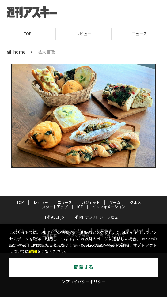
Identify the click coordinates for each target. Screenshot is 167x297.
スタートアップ (55, 206)
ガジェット (91, 202)
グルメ (135, 202)
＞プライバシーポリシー (83, 282)
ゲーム (114, 202)
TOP (28, 33)
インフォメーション (108, 206)
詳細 (33, 251)
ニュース (65, 202)
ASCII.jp (54, 217)
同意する (83, 267)
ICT (80, 206)
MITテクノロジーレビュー (98, 217)
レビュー (84, 33)
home (16, 52)
